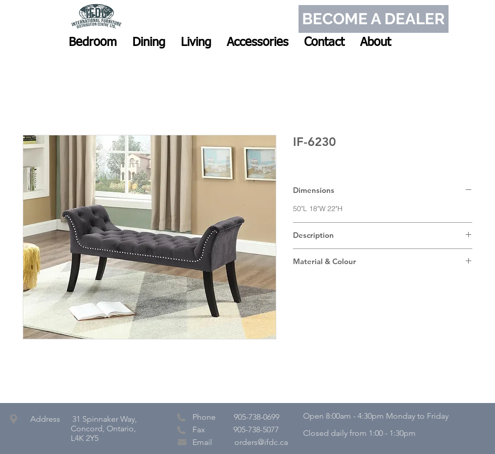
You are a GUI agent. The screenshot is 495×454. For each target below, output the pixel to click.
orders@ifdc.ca (261, 442)
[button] (92, 42)
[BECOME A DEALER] (374, 19)
